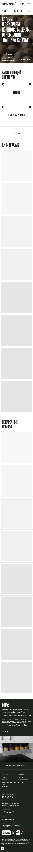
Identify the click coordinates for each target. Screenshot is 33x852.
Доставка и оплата (9, 782)
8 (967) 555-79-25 (7, 794)
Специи (20, 777)
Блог (3, 784)
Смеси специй (23, 780)
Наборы (20, 782)
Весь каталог (16, 134)
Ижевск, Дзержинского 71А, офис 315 (12, 825)
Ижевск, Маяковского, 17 (8, 818)
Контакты (5, 787)
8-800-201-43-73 (7, 798)
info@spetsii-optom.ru (10, 803)
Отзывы (5, 780)
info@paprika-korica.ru (10, 805)
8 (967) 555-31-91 (7, 796)
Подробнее (5, 731)
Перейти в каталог (26, 60)
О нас (4, 777)
